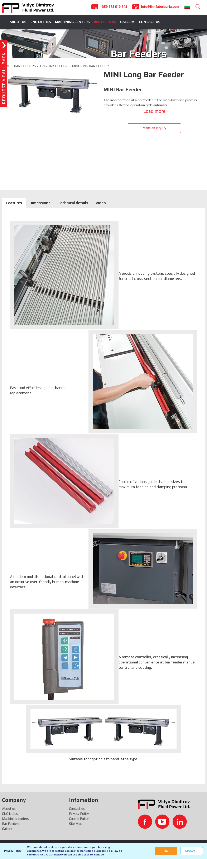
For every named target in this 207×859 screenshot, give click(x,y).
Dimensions (39, 203)
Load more (154, 111)
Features (14, 203)
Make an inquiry (154, 128)
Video (101, 203)
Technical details (73, 203)
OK (166, 851)
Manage (191, 851)
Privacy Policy (12, 850)
